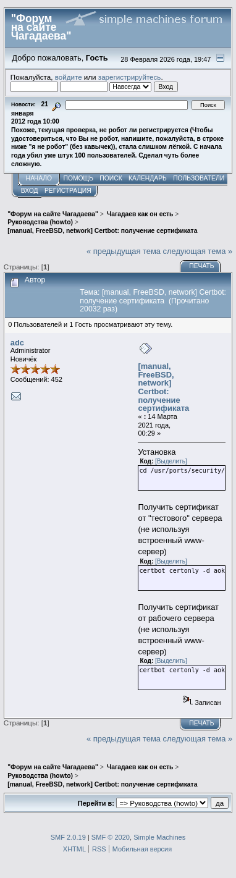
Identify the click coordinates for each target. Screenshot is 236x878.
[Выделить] (171, 461)
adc (17, 342)
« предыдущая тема (123, 251)
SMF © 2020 (110, 837)
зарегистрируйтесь (129, 77)
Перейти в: (96, 803)
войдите (68, 77)
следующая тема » (198, 251)
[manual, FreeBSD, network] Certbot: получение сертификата (163, 387)
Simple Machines (159, 837)
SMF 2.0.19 (68, 837)
